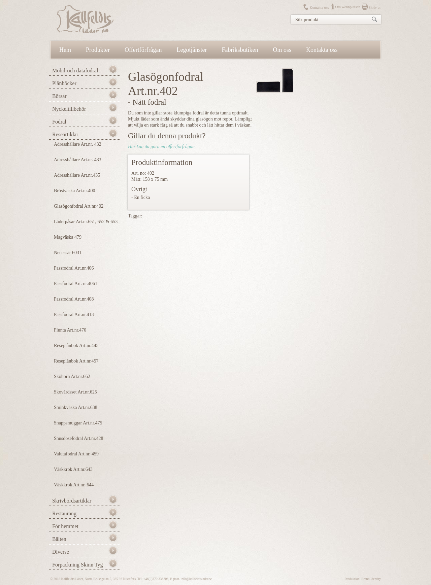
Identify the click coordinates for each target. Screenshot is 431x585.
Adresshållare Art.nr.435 (77, 175)
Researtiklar (65, 134)
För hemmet (65, 526)
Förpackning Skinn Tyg (77, 564)
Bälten (59, 539)
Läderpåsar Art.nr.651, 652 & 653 (86, 221)
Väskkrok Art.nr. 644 (74, 484)
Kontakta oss (319, 7)
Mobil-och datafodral (75, 70)
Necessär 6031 (67, 252)
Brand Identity (371, 579)
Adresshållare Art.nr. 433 (77, 159)
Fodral (59, 122)
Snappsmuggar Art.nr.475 (78, 422)
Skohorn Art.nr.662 (72, 376)
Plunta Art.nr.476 (70, 330)
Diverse (60, 552)
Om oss (282, 49)
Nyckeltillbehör (69, 109)
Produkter (98, 49)
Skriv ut (374, 7)
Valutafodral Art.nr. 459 (76, 453)
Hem (65, 49)
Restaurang (64, 513)
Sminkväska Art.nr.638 (75, 407)
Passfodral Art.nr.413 (74, 314)
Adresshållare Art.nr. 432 (77, 144)
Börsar (59, 96)
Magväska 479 (67, 237)
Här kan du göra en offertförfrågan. (162, 146)
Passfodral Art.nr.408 (74, 299)
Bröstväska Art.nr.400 (74, 190)
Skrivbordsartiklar (71, 501)
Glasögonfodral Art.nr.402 (78, 206)
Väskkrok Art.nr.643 (73, 469)
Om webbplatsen (347, 7)
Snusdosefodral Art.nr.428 (78, 438)
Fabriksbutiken (240, 49)
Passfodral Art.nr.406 (74, 268)
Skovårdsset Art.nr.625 (75, 391)
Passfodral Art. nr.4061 (75, 283)
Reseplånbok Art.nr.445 (76, 345)
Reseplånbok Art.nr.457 (76, 361)
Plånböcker (64, 83)
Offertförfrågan (143, 49)
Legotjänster (192, 49)
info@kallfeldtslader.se (196, 579)
